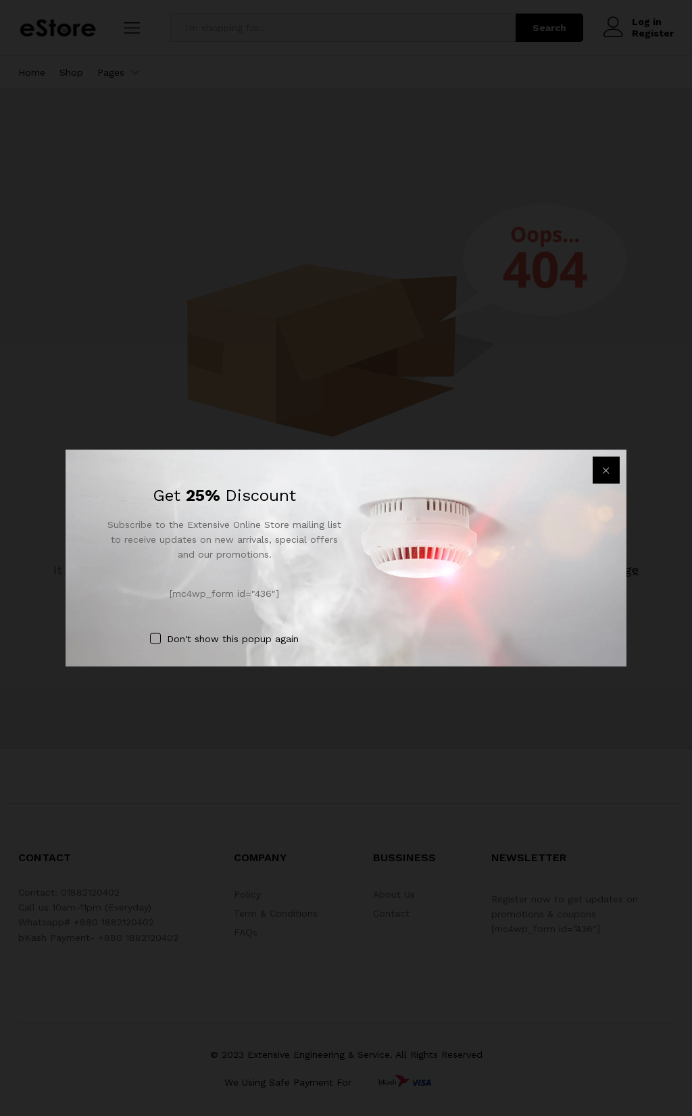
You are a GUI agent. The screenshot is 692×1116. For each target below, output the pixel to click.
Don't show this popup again (233, 638)
